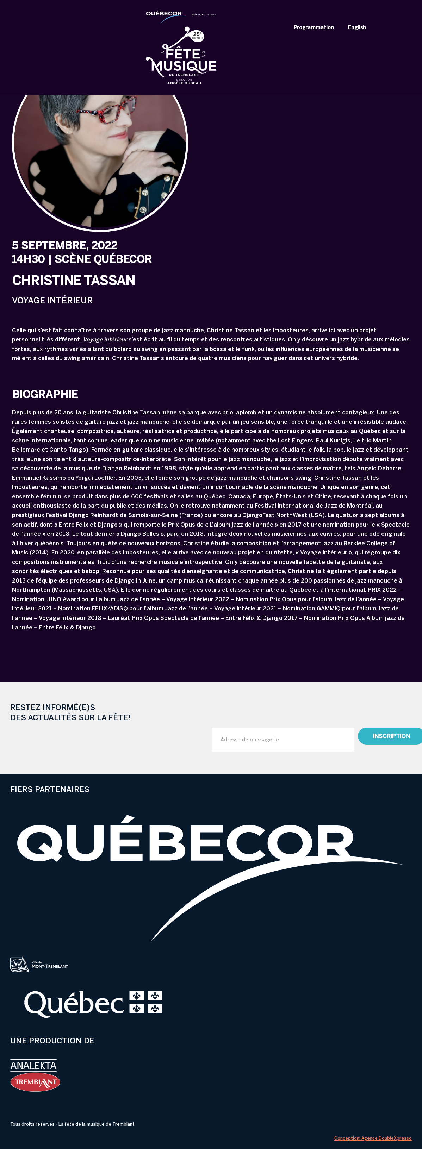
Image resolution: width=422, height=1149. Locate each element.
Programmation (314, 28)
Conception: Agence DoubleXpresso (373, 1138)
